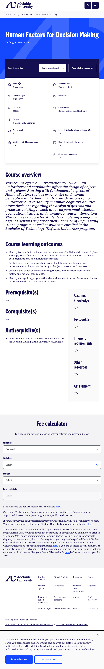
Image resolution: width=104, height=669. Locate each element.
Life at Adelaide (61, 577)
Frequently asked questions (43, 600)
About (90, 577)
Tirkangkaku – (21, 620)
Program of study (10, 489)
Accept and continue (19, 659)
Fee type (6, 473)
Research (77, 577)
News (76, 608)
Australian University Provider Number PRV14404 (29, 624)
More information (48, 659)
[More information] (19, 83)
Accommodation (62, 608)
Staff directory (92, 598)
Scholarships (44, 608)
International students (60, 598)
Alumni (76, 597)
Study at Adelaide (42, 578)
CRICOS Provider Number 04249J (72, 624)
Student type (8, 442)
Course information (15, 68)
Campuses (59, 586)
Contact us (93, 608)
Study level (7, 458)
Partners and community (78, 588)
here (58, 506)
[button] (98, 634)
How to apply (41, 587)
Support (92, 586)
